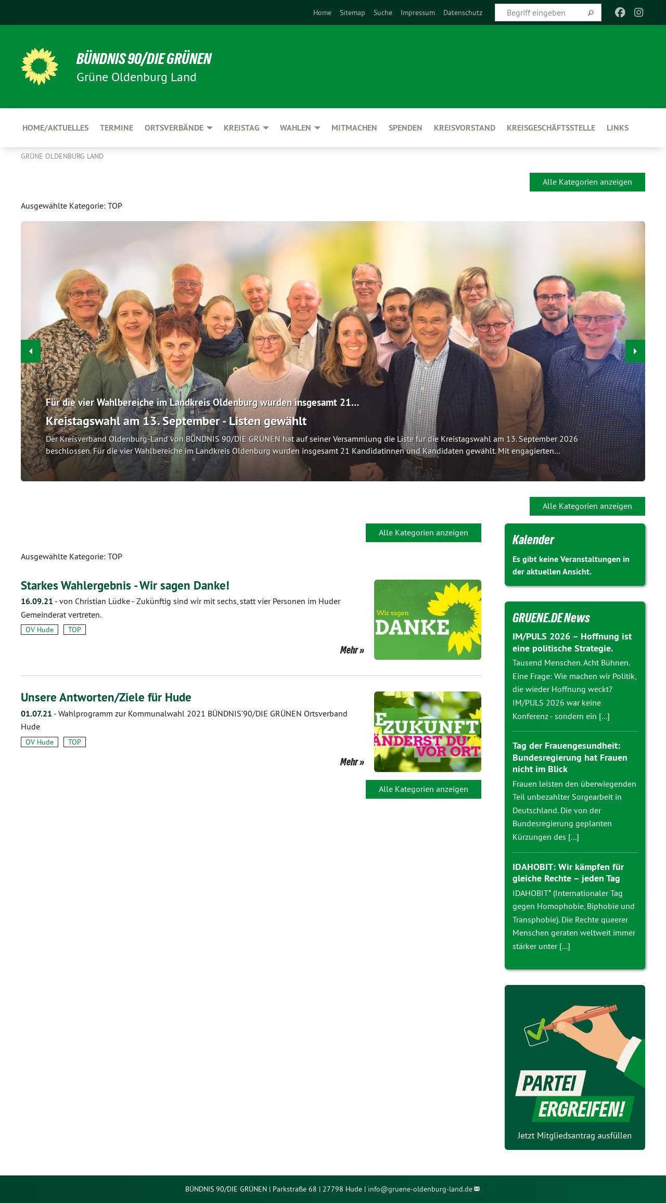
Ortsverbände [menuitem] (174, 127)
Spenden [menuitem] (405, 127)
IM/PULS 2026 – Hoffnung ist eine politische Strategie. (572, 642)
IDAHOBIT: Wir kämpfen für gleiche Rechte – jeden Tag (568, 873)
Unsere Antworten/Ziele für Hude (109, 697)
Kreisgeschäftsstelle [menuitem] (551, 127)
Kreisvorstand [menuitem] (464, 127)
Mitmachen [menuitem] (354, 127)
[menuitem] (322, 12)
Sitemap (352, 12)
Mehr (349, 650)
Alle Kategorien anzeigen (587, 181)
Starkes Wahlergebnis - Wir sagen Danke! (129, 585)
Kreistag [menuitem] (242, 127)
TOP (74, 629)
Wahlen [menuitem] (295, 127)
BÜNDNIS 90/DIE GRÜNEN (149, 58)
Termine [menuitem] (116, 127)
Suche (383, 12)
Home (322, 12)
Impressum (418, 12)
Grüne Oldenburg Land (62, 156)
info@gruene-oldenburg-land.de (420, 1189)
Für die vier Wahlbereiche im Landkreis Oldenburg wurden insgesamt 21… (209, 402)
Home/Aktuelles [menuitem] (55, 127)
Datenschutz (462, 12)
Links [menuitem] (618, 127)
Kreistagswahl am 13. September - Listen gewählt (176, 421)
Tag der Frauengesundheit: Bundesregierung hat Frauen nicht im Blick (570, 757)
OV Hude (39, 629)
